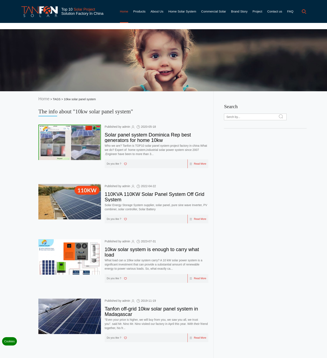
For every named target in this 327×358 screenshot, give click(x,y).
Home (124, 11)
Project (257, 11)
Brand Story (239, 11)
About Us (157, 11)
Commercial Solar (213, 11)
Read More (198, 163)
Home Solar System (182, 11)
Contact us (274, 11)
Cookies (9, 341)
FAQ (290, 11)
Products (139, 11)
